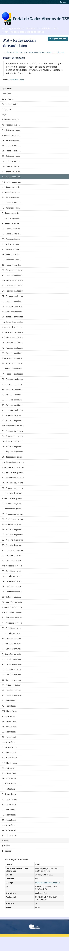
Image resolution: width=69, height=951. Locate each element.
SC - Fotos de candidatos (12, 394)
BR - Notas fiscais (9, 726)
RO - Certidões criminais (12, 664)
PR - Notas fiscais (9, 789)
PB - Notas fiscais (9, 773)
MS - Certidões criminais (12, 617)
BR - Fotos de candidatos (12, 296)
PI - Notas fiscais (9, 783)
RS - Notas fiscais (9, 815)
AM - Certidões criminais (12, 566)
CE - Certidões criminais (11, 586)
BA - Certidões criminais (11, 576)
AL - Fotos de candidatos (12, 275)
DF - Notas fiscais (9, 737)
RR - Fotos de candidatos (12, 384)
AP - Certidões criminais (11, 571)
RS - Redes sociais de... (11, 244)
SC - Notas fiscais (9, 820)
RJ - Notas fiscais (9, 794)
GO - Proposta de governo (13, 457)
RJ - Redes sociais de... (11, 223)
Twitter (6, 845)
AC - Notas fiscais (9, 700)
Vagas (4, 114)
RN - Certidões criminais (12, 659)
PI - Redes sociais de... (11, 213)
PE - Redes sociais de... (11, 208)
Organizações (14, 28)
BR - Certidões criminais (11, 581)
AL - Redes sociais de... (11, 130)
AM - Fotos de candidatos (12, 280)
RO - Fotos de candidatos (12, 379)
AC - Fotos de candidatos (12, 270)
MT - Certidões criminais (12, 623)
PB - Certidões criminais (11, 633)
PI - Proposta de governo (12, 498)
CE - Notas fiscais (9, 732)
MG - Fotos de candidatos (12, 327)
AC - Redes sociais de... (11, 125)
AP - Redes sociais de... (11, 140)
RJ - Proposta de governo (12, 509)
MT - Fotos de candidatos (12, 337)
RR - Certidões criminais (11, 669)
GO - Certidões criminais (12, 602)
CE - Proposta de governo (12, 446)
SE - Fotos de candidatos (12, 400)
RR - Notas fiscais (9, 809)
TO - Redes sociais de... (11, 265)
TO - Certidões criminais (12, 695)
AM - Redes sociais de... (11, 135)
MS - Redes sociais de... (11, 187)
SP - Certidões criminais (11, 690)
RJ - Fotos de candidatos (12, 368)
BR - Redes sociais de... (11, 151)
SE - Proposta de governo (12, 540)
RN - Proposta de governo (12, 514)
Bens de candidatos (10, 104)
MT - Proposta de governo (13, 477)
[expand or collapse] (65, 8)
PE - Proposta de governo (12, 493)
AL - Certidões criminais (11, 560)
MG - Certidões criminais (12, 612)
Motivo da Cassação (10, 119)
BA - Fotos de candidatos (12, 291)
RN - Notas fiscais (9, 799)
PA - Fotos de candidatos (12, 343)
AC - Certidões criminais (11, 555)
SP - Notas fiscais (9, 830)
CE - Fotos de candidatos (12, 301)
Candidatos (6, 93)
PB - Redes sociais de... (11, 202)
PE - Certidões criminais (11, 638)
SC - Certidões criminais (11, 680)
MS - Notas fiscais (9, 758)
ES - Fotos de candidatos (12, 311)
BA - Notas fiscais (9, 721)
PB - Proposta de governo (12, 488)
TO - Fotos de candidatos (12, 410)
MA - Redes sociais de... (11, 176)
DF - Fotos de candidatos (12, 306)
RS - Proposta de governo (12, 529)
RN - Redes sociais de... (11, 228)
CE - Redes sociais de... (11, 156)
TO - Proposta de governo (12, 550)
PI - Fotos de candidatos (12, 358)
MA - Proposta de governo (13, 462)
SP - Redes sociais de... (11, 260)
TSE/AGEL (31, 28)
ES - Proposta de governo (12, 451)
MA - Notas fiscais (9, 752)
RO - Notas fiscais (9, 804)
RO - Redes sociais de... (11, 234)
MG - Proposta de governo (13, 467)
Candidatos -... (7, 99)
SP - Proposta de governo (12, 545)
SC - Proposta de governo (12, 534)
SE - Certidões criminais (11, 685)
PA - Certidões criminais (11, 628)
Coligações (6, 109)
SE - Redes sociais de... (11, 254)
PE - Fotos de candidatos (12, 353)
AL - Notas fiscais (9, 706)
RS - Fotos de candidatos (12, 389)
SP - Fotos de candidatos (12, 405)
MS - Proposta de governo (13, 472)
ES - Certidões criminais (11, 597)
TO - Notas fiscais (9, 835)
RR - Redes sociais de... (11, 239)
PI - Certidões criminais (11, 643)
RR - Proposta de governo (12, 524)
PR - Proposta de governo (12, 503)
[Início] (3, 28)
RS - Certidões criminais (11, 675)
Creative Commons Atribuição (47, 882)
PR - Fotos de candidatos (12, 363)
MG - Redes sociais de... (11, 182)
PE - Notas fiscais (9, 778)
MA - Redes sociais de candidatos (24, 31)
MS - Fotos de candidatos (12, 332)
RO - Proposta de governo (12, 519)
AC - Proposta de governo (12, 415)
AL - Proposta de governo (12, 420)
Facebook (7, 851)
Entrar (63, 2)
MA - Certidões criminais (12, 607)
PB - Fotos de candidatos (12, 348)
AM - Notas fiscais (9, 711)
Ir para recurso (57, 38)
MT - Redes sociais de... (11, 192)
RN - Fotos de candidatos (12, 374)
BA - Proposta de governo (12, 436)
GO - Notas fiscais (9, 747)
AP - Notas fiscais (9, 716)
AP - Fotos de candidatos (12, 285)
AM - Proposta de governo (13, 426)
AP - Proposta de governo (12, 431)
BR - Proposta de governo (12, 441)
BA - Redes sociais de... (11, 145)
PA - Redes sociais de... (11, 197)
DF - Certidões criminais (11, 592)
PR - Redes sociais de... (11, 218)
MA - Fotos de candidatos (12, 322)
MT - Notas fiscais (9, 763)
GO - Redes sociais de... (11, 171)
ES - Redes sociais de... (11, 166)
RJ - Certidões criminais (11, 654)
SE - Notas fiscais (9, 825)
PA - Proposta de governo (12, 483)
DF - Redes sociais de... (11, 161)
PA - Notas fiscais (9, 768)
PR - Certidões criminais (11, 649)
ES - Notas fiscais (9, 742)
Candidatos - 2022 (49, 28)
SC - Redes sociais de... (11, 249)
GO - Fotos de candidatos (12, 317)
